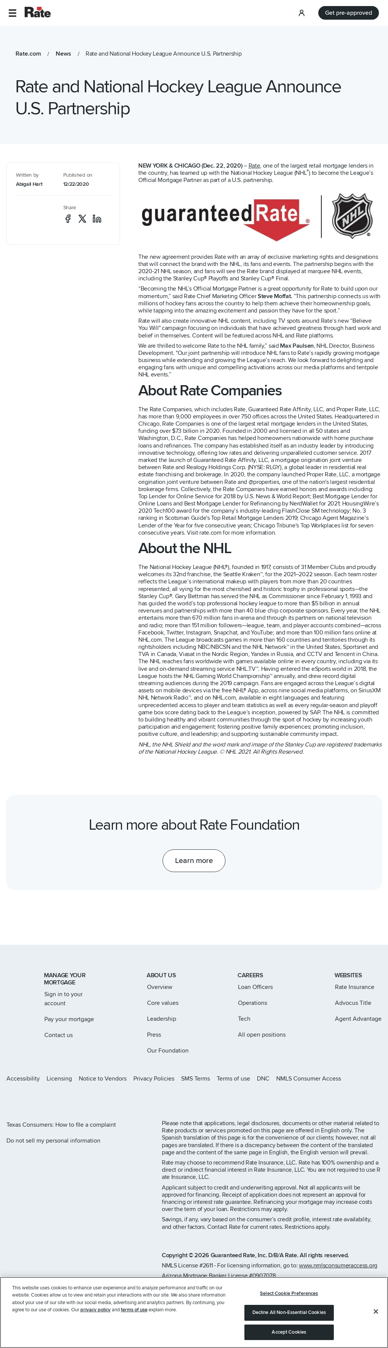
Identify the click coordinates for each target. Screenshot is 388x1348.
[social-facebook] (67, 218)
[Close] (376, 1327)
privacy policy (95, 1326)
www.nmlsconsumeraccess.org (338, 1265)
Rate (254, 165)
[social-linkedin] (97, 218)
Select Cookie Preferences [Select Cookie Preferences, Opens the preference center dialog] (289, 1310)
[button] (12, 13)
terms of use (134, 1326)
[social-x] (82, 218)
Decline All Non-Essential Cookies (289, 1329)
